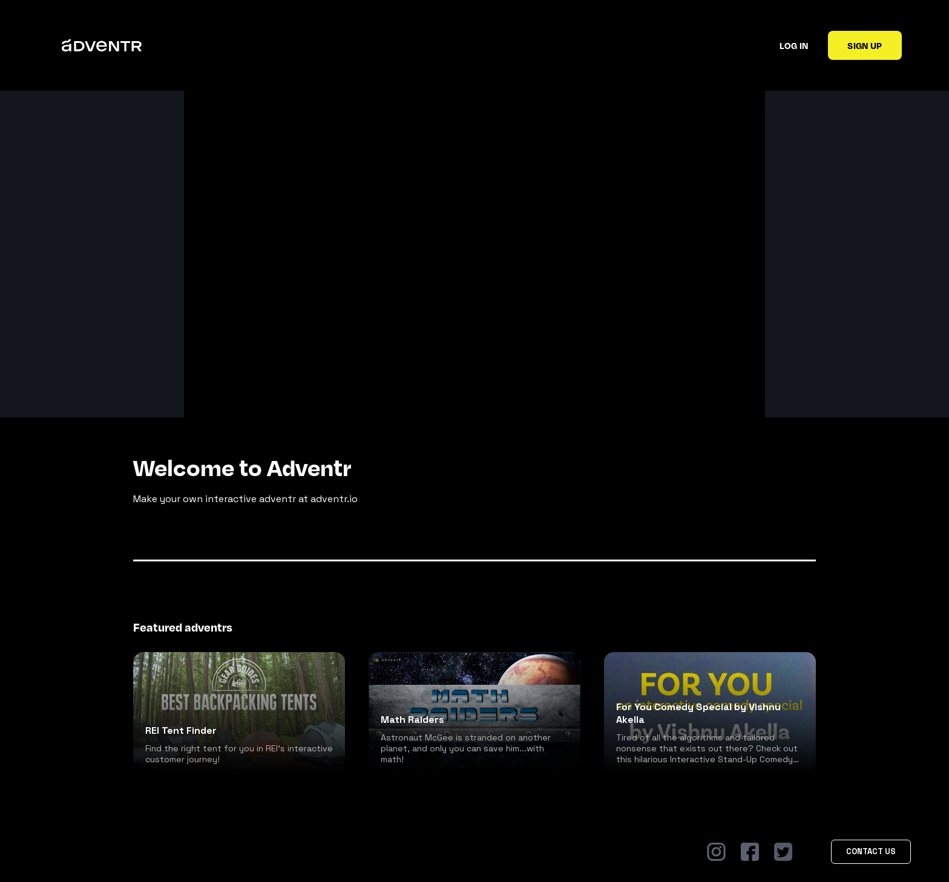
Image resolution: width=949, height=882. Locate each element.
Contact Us (871, 851)
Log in (794, 45)
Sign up (864, 45)
